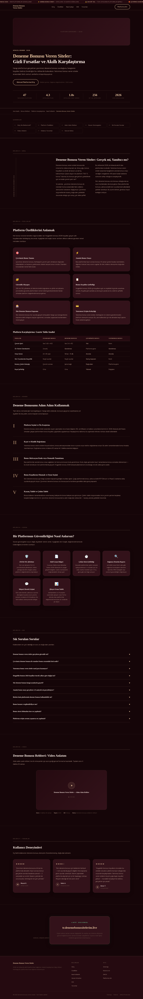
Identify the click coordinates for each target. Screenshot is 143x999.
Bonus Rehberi (25, 111)
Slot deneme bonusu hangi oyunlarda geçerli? (71, 683)
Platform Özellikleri (45, 125)
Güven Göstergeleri (93, 125)
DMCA (105, 974)
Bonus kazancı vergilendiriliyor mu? (71, 704)
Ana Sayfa (16, 111)
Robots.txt (106, 970)
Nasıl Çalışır (70, 7)
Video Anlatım (20, 131)
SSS (77, 7)
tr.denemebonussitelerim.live (79, 927)
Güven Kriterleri (76, 978)
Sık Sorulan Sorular (116, 125)
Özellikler (60, 7)
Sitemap (106, 967)
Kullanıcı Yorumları (45, 131)
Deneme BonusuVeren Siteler (19, 7)
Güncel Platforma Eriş (26, 82)
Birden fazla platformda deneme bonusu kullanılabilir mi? (71, 697)
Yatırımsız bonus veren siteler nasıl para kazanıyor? (71, 669)
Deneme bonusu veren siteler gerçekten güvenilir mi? (71, 654)
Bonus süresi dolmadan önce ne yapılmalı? (71, 711)
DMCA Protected (125, 995)
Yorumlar (85, 7)
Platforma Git (122, 7)
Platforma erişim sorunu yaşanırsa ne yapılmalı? (71, 719)
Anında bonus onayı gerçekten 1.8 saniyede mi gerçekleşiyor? (71, 690)
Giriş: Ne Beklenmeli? (22, 125)
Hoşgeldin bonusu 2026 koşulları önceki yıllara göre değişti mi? (71, 676)
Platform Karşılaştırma (38, 111)
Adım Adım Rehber (69, 125)
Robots (116, 995)
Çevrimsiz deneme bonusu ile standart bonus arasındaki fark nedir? (71, 661)
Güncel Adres (67, 131)
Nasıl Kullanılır (50, 111)
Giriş (53, 7)
